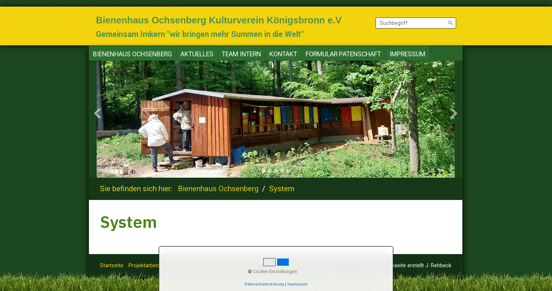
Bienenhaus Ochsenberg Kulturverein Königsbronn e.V (219, 20)
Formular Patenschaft (343, 54)
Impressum (407, 54)
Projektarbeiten (146, 265)
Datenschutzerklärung (288, 265)
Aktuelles (196, 54)
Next (453, 113)
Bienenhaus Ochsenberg (132, 54)
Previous (97, 113)
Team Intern (241, 54)
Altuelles (180, 265)
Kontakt (283, 54)
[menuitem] (132, 54)
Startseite (111, 265)
